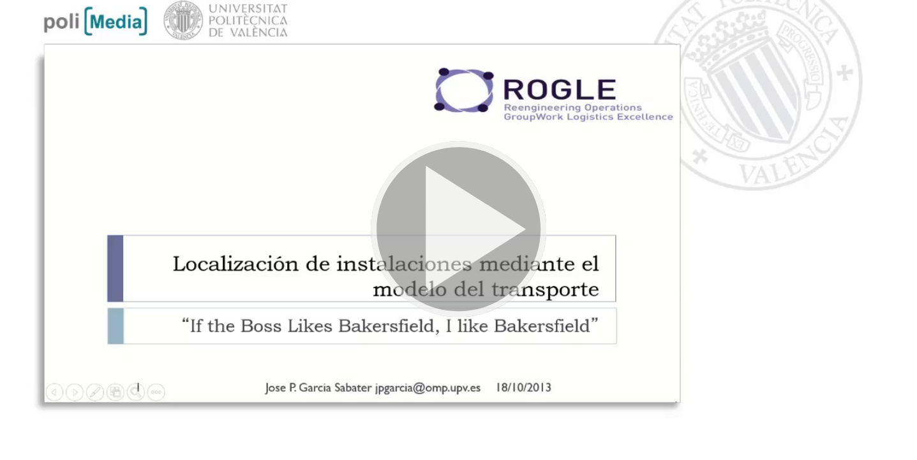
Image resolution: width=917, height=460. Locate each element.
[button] (458, 230)
